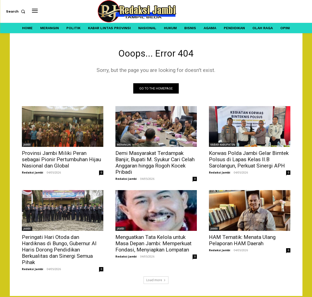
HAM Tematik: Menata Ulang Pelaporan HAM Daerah (242, 241)
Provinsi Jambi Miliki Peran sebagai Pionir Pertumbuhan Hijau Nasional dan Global (61, 160)
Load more (156, 281)
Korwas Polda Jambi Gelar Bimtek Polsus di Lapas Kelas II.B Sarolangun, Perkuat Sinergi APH (249, 160)
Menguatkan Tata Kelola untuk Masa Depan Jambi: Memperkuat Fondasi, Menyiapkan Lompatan (153, 244)
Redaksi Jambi (32, 173)
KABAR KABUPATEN (222, 145)
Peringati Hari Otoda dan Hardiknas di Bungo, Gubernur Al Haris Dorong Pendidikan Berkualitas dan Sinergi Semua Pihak (59, 250)
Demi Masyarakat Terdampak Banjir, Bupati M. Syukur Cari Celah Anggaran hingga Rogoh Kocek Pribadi (155, 163)
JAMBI (27, 145)
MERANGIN (124, 145)
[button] (16, 11)
